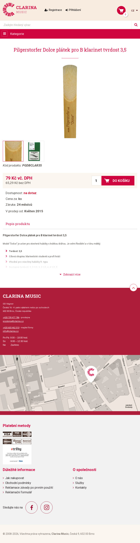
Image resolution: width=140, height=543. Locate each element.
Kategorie (17, 34)
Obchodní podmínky (18, 483)
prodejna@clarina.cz (13, 321)
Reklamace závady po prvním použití (29, 487)
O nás (79, 478)
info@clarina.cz (11, 331)
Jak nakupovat (14, 478)
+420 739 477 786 (11, 317)
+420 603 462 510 (11, 327)
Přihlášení (75, 10)
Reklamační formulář (18, 492)
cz (133, 10)
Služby (79, 483)
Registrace (55, 10)
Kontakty (81, 487)
